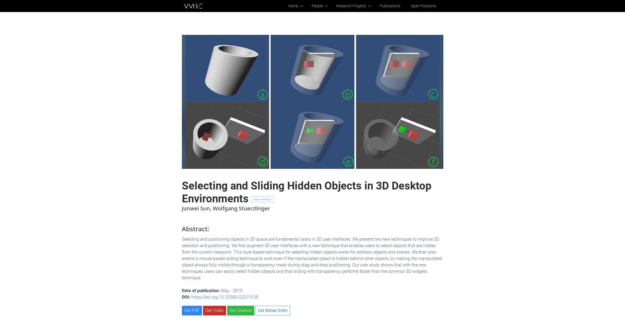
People (323, 6)
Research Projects (356, 6)
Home (300, 6)
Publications (392, 6)
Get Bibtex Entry (273, 310)
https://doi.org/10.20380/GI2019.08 (224, 297)
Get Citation (241, 310)
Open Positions (424, 6)
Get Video (214, 310)
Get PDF (192, 310)
